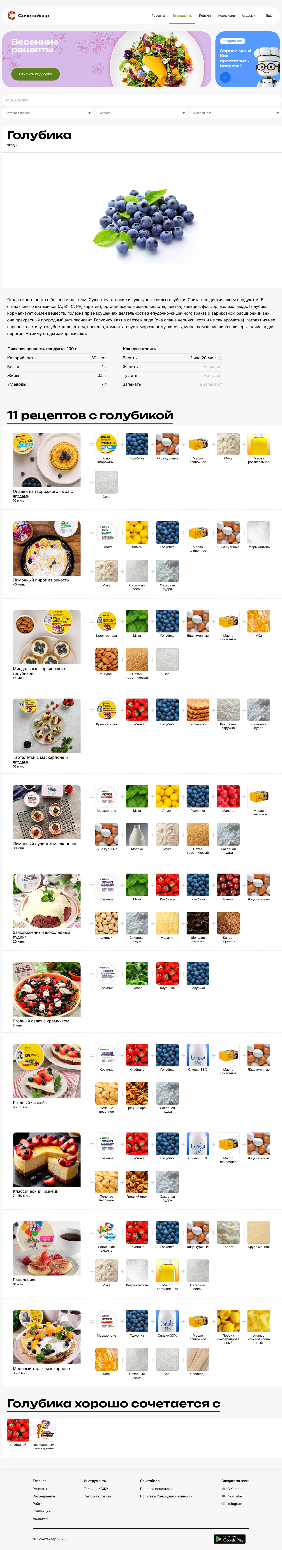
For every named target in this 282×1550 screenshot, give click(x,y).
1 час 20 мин (206, 358)
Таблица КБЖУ (96, 1489)
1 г (104, 366)
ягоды (12, 145)
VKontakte (233, 1489)
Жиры (13, 375)
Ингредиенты (182, 16)
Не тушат (213, 375)
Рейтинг (205, 16)
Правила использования (160, 1489)
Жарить (130, 366)
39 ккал (98, 358)
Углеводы (16, 384)
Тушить (130, 375)
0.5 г (102, 375)
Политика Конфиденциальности (166, 1496)
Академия (249, 16)
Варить (130, 358)
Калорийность (21, 358)
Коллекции (226, 16)
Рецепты (158, 16)
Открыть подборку (35, 74)
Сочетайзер (33, 16)
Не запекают (209, 384)
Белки (13, 366)
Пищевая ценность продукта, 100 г (41, 349)
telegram (231, 1504)
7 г (103, 384)
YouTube (231, 1496)
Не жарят (212, 366)
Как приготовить (139, 349)
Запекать (132, 384)
